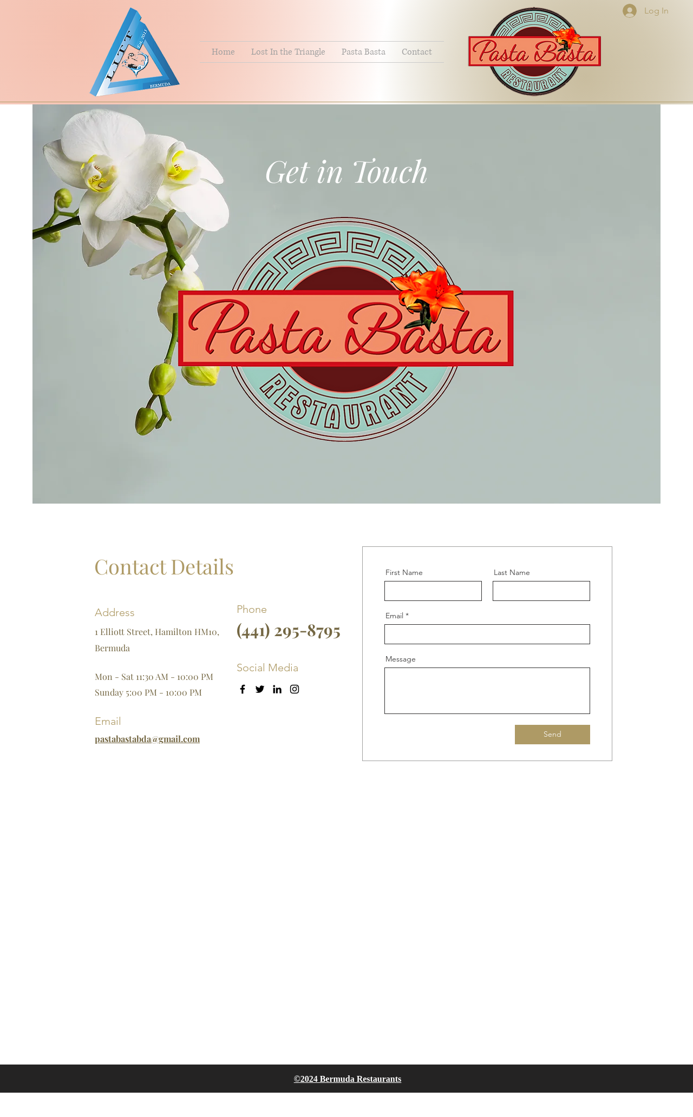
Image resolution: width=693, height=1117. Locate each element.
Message (400, 659)
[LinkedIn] (277, 689)
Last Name (512, 572)
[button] (288, 52)
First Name (404, 572)
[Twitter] (260, 689)
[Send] (552, 734)
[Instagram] (294, 689)
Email (394, 615)
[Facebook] (243, 689)
